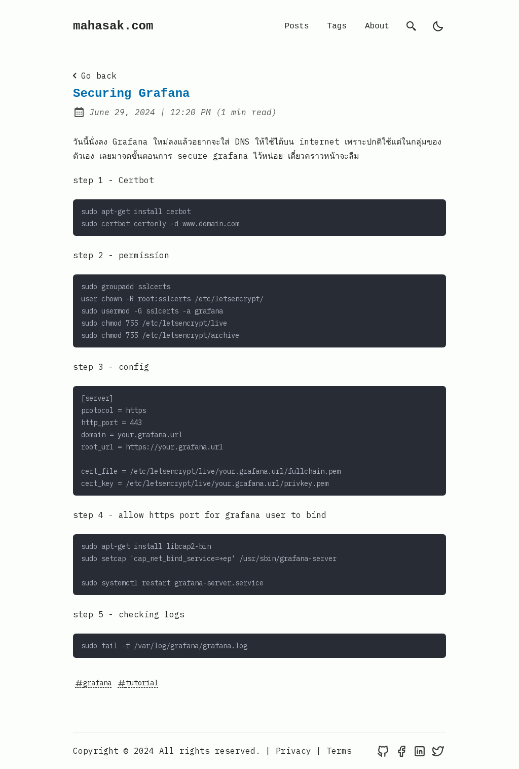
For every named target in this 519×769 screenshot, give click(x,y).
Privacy (293, 751)
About (377, 26)
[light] (438, 26)
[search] (411, 26)
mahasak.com (113, 26)
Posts (297, 26)
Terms (339, 751)
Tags (337, 26)
